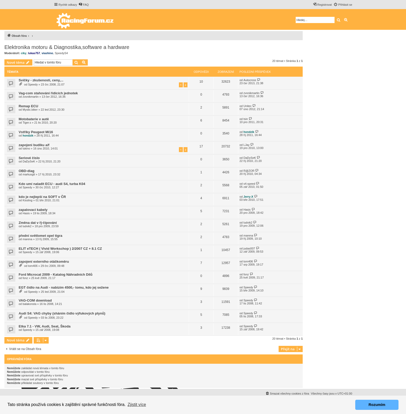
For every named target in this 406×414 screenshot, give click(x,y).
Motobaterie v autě (34, 119)
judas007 (249, 248)
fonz (25, 278)
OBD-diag (26, 171)
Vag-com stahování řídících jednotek (48, 93)
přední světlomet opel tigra (40, 236)
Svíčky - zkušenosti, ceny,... (41, 80)
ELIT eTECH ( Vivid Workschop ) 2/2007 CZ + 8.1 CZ (60, 249)
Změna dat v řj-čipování (38, 223)
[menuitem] (83, 5)
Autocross (249, 80)
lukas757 (34, 53)
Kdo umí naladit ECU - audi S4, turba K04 (52, 184)
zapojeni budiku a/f (34, 145)
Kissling (27, 200)
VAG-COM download (35, 300)
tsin (245, 118)
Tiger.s (27, 122)
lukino (26, 148)
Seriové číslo (29, 158)
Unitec (247, 106)
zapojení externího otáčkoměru (44, 261)
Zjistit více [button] (137, 404)
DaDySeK (29, 161)
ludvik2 (27, 226)
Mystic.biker (30, 109)
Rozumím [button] (376, 405)
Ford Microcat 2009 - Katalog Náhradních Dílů (55, 274)
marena (27, 239)
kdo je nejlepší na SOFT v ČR (42, 197)
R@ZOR (248, 170)
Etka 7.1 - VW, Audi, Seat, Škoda (44, 326)
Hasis (26, 213)
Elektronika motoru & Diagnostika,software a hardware (66, 47)
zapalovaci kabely (33, 210)
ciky (23, 53)
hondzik (28, 135)
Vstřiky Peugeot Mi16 (36, 132)
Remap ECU (28, 106)
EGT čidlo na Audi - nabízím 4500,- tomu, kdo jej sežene (64, 287)
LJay (246, 144)
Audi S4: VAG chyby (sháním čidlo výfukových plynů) (62, 313)
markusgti (29, 174)
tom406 (33, 265)
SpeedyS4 (61, 53)
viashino (47, 53)
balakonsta (29, 303)
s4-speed (249, 183)
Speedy (33, 84)
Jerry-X (248, 196)
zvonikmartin (31, 96)
